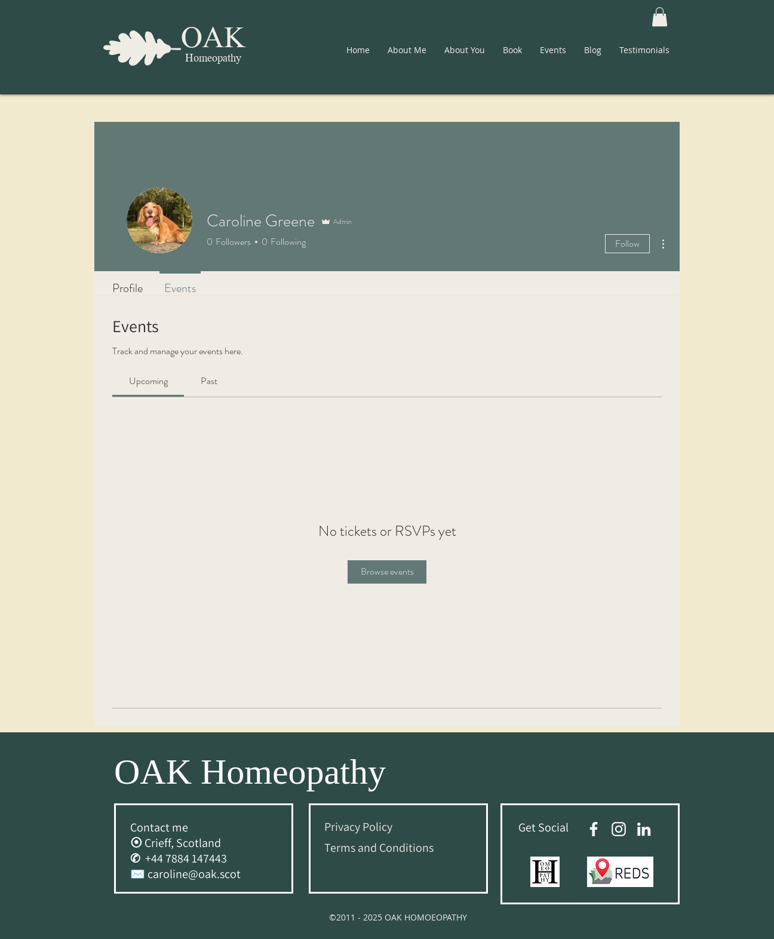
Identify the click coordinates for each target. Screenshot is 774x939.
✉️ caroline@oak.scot (185, 874)
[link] (148, 381)
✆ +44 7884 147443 (178, 858)
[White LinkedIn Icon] (643, 829)
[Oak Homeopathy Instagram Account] (618, 829)
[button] (660, 16)
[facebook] (593, 829)
